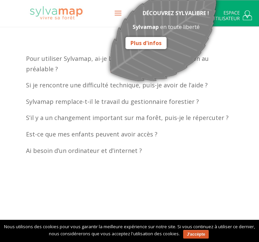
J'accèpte (196, 234)
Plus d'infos (146, 43)
